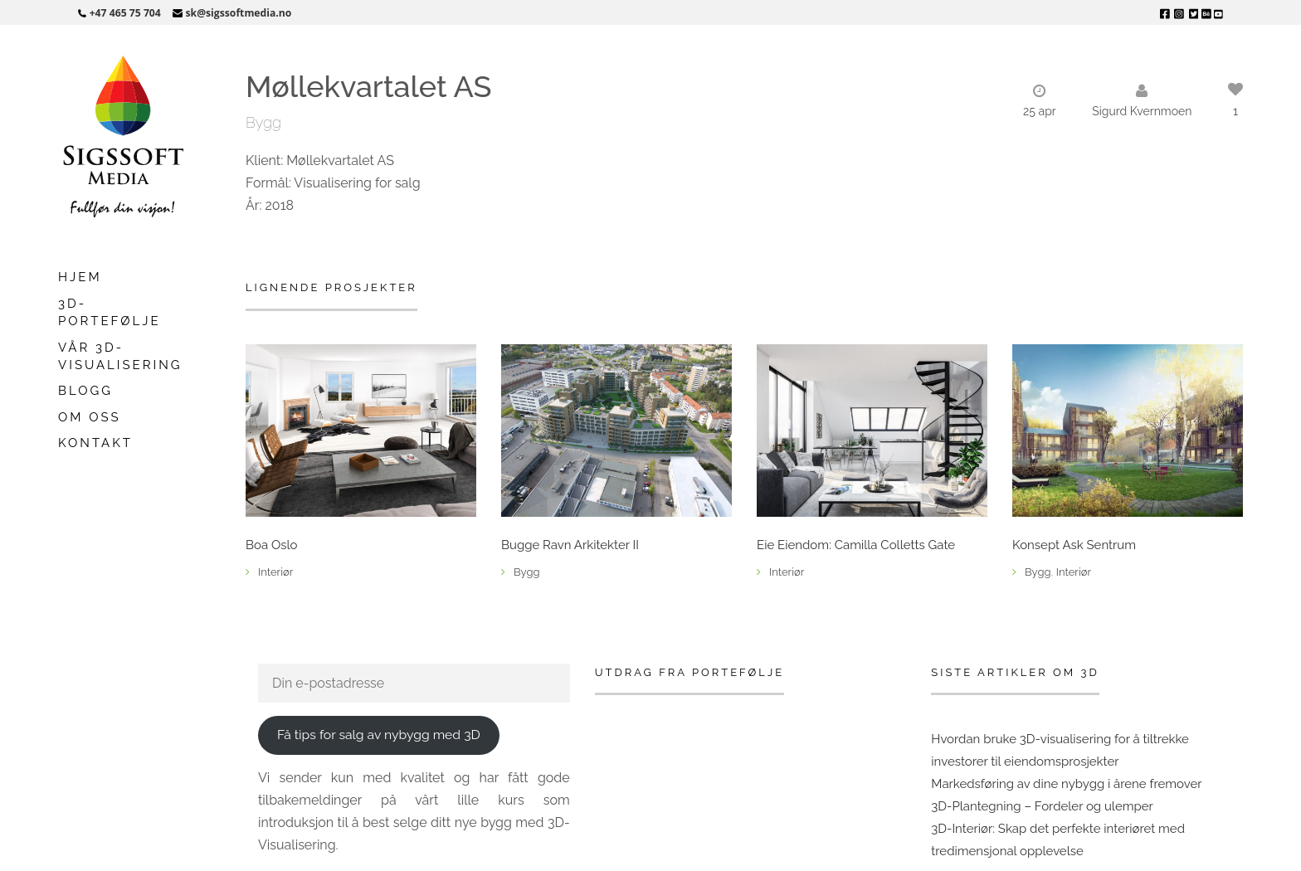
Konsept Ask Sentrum (1074, 545)
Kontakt (95, 443)
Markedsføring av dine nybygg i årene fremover (1066, 783)
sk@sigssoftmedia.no (239, 13)
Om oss (89, 417)
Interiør (275, 572)
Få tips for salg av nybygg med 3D (378, 734)
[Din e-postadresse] (414, 683)
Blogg (85, 390)
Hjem (80, 277)
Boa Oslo (271, 545)
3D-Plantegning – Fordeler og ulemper (1042, 806)
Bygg (263, 122)
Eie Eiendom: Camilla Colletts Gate (856, 545)
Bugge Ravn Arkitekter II (570, 545)
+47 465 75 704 (125, 13)
